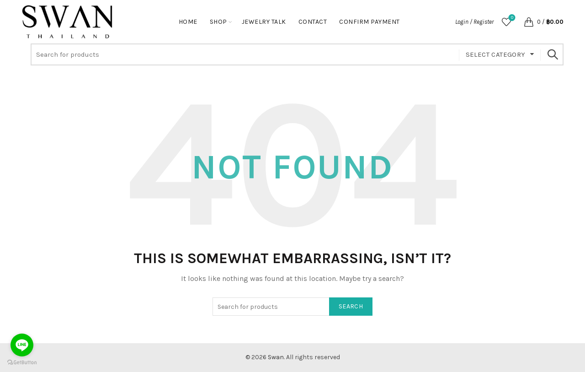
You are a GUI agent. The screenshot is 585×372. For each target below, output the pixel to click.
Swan (276, 357)
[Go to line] (22, 345)
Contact (312, 22)
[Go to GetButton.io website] (22, 363)
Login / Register (474, 21)
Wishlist (511, 18)
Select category (496, 54)
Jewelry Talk (264, 22)
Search (552, 54)
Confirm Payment (369, 22)
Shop (218, 22)
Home (188, 22)
